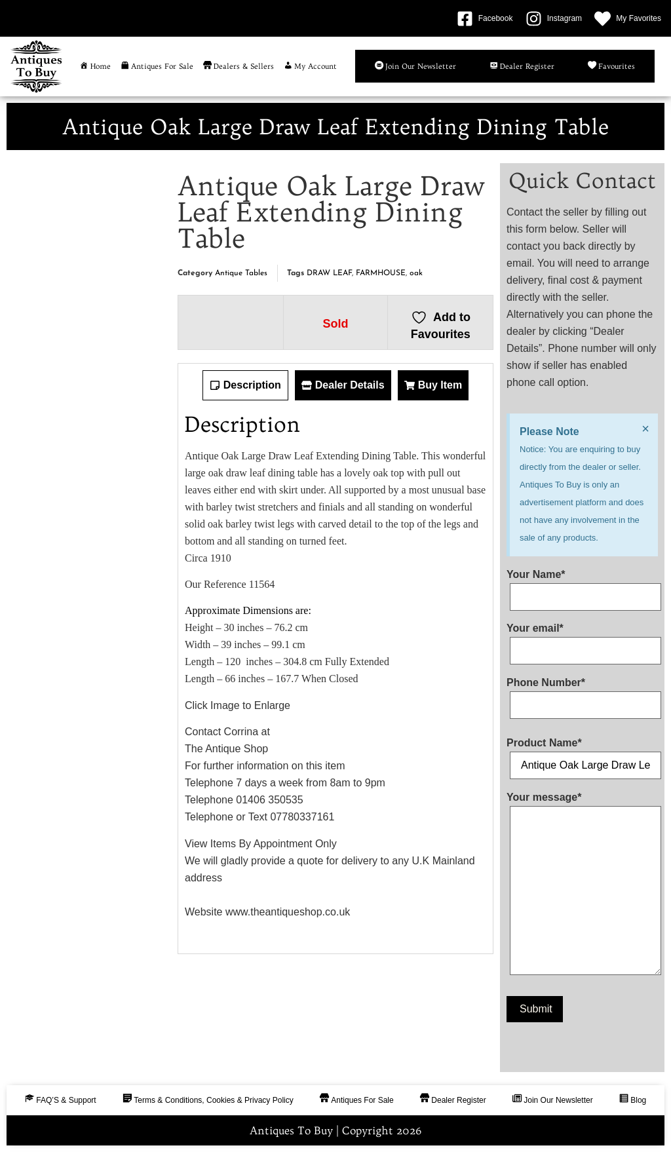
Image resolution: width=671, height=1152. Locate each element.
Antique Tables (241, 273)
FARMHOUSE (381, 273)
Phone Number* (582, 694)
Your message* (582, 886)
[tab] (245, 385)
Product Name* (582, 754)
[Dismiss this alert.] (645, 428)
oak (416, 273)
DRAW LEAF (329, 273)
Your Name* (582, 585)
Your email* (582, 639)
